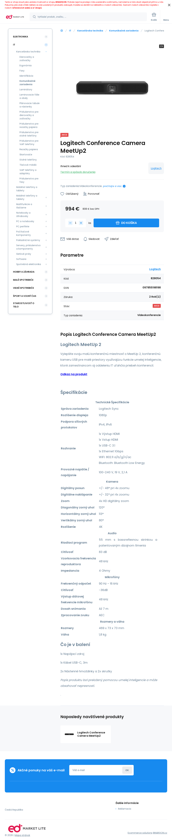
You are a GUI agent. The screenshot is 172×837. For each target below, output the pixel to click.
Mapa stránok (22, 835)
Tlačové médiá (27, 164)
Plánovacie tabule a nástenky (29, 105)
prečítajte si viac (112, 186)
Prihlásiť (127, 770)
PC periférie (22, 226)
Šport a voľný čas (24, 296)
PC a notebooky (25, 221)
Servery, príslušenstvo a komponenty (28, 247)
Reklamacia (124, 808)
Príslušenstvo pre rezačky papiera (28, 125)
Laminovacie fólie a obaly (29, 96)
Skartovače (25, 154)
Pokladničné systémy (28, 240)
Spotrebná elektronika (28, 264)
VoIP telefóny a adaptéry (27, 171)
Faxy (21, 70)
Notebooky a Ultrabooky (23, 214)
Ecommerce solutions (140, 832)
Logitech (156, 168)
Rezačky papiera (28, 149)
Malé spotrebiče (23, 279)
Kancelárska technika (90, 30)
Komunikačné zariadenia (124, 30)
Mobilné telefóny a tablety (26, 188)
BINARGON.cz (160, 832)
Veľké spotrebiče (23, 288)
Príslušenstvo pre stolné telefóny (28, 134)
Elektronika (20, 36)
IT (70, 30)
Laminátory (25, 89)
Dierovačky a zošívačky (26, 58)
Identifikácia (26, 75)
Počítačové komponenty (23, 233)
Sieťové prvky (23, 254)
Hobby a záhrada (23, 271)
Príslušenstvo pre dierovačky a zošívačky (28, 115)
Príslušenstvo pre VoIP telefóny (28, 142)
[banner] (15, 17)
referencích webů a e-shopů (27, 7)
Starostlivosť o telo (23, 305)
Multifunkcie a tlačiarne (24, 206)
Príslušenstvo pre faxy (28, 180)
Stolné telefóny (28, 159)
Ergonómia (25, 65)
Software (21, 259)
